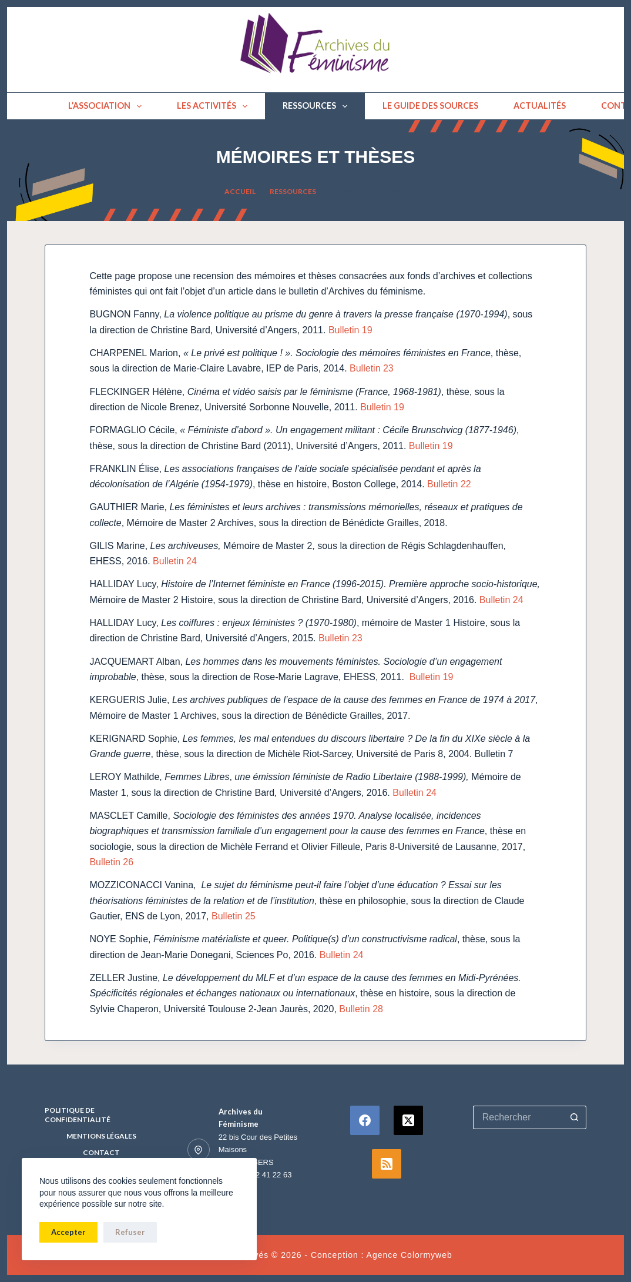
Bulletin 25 (234, 916)
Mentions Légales (101, 1136)
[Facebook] (365, 1120)
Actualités (539, 106)
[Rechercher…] (518, 1117)
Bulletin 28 (361, 1009)
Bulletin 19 (350, 330)
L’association (107, 106)
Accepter (68, 1232)
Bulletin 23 (372, 368)
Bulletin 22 (449, 484)
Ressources (317, 106)
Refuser (130, 1232)
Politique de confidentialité (77, 1115)
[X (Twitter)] (408, 1120)
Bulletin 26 (111, 862)
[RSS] (386, 1164)
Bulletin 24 (173, 561)
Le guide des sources (430, 106)
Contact (101, 1152)
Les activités (214, 106)
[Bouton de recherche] (574, 1117)
